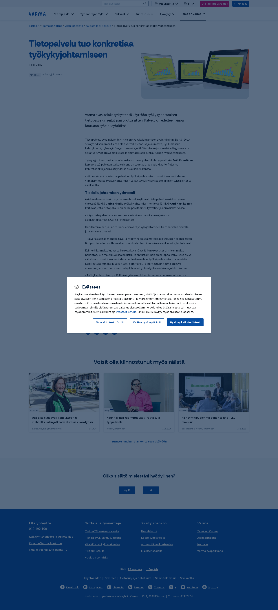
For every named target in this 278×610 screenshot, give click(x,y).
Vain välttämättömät (110, 322)
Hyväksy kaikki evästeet (185, 322)
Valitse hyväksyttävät (147, 322)
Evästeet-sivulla (126, 312)
